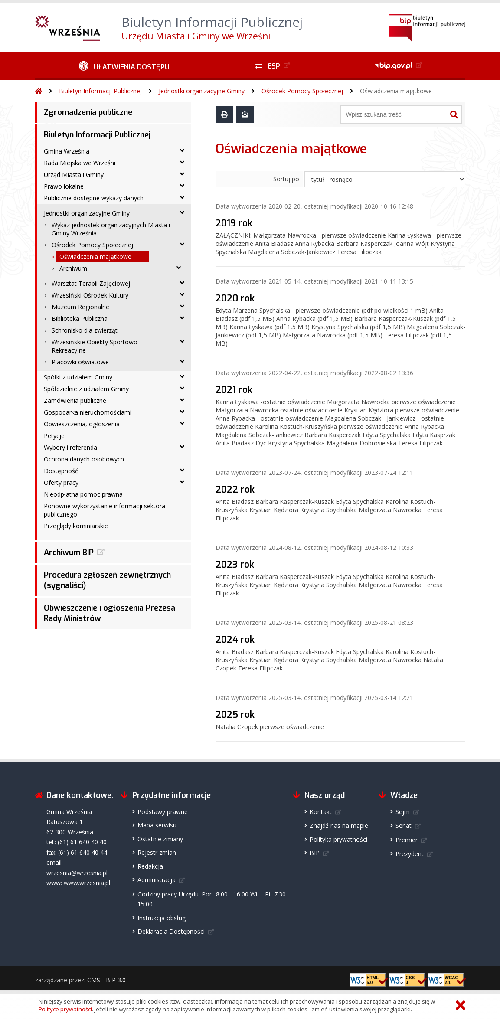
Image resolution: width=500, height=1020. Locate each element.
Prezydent (409, 854)
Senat (403, 825)
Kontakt (321, 812)
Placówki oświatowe (80, 362)
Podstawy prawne (162, 812)
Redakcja (150, 866)
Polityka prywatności (338, 839)
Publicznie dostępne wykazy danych (94, 198)
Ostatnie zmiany (160, 839)
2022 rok (235, 490)
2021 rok (234, 390)
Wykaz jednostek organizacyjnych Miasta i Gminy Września (111, 229)
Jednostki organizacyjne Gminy (202, 91)
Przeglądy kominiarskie (76, 526)
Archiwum (73, 268)
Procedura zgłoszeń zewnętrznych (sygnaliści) (107, 580)
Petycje (54, 436)
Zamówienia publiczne (75, 400)
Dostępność (61, 471)
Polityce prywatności (65, 1009)
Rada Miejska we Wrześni (79, 163)
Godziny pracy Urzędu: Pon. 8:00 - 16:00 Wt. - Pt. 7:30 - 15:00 (213, 899)
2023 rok (235, 565)
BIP (315, 853)
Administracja (156, 880)
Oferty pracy (61, 482)
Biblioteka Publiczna (80, 318)
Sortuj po (286, 179)
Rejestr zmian (156, 852)
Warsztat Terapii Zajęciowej (91, 283)
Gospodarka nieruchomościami (87, 412)
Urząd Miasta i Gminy (74, 174)
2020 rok (235, 298)
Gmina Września (66, 151)
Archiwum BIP (69, 552)
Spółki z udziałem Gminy (78, 377)
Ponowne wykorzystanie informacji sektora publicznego (104, 510)
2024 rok (235, 640)
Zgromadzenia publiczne (88, 112)
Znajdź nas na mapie (339, 825)
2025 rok (235, 715)
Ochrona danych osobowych (84, 459)
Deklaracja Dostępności (171, 931)
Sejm (402, 812)
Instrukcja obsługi (162, 918)
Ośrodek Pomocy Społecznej (302, 91)
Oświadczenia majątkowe (396, 91)
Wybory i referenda (70, 447)
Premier (406, 840)
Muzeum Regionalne (80, 307)
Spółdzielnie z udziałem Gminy (86, 389)
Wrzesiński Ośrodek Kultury (90, 295)
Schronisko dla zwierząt (85, 330)
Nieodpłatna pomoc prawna (83, 494)
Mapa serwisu (156, 825)
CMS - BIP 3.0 (106, 980)
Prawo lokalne (64, 186)
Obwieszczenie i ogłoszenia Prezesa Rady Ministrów (109, 613)
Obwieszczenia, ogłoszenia (82, 424)
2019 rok (234, 223)
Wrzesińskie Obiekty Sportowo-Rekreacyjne (96, 346)
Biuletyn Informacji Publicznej (100, 91)
